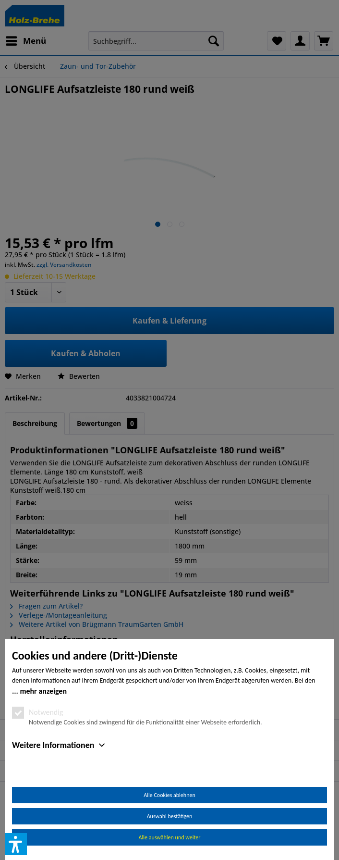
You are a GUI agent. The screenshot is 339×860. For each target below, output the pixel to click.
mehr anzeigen (43, 691)
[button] (16, 844)
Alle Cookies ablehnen (169, 795)
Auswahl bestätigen (170, 816)
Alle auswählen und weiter (170, 837)
